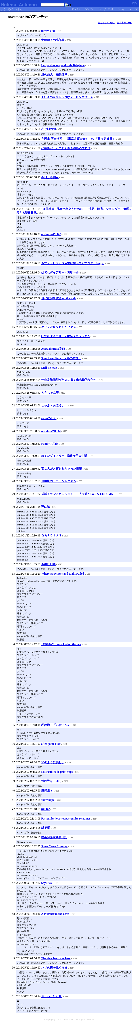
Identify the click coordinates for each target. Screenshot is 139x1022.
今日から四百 (50, 177)
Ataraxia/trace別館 (53, 348)
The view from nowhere (56, 958)
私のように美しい (52, 762)
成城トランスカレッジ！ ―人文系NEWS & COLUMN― (78, 493)
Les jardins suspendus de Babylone (63, 65)
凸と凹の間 (48, 129)
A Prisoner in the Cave (55, 913)
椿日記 (45, 809)
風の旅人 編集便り (54, 74)
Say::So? (46, 882)
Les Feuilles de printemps (57, 771)
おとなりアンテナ (106, 22)
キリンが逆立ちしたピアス (58, 327)
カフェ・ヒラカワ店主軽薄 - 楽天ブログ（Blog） (72, 263)
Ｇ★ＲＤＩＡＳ (51, 535)
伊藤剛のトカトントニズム (58, 481)
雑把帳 (45, 827)
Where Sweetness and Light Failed (62, 573)
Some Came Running (54, 846)
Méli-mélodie (49, 367)
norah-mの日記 (51, 431)
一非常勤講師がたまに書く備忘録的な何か (68, 379)
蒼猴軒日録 (48, 564)
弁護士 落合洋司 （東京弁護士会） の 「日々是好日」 (78, 138)
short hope (47, 799)
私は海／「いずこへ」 (55, 724)
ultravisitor (48, 30)
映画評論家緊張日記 (54, 837)
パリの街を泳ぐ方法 (54, 967)
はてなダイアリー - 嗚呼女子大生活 (64, 455)
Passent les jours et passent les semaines (65, 818)
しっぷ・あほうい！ (54, 405)
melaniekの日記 (51, 234)
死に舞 (45, 506)
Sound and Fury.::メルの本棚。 (61, 358)
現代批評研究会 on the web (58, 298)
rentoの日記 (48, 418)
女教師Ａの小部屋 (52, 40)
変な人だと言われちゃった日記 (61, 468)
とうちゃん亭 (50, 392)
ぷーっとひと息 (51, 996)
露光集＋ (47, 790)
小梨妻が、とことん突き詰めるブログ (65, 148)
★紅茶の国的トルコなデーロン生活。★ (67, 97)
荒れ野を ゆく (51, 780)
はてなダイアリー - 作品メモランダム (65, 336)
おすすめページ (124, 22)
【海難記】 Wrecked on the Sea (61, 644)
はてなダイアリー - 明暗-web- (60, 272)
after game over (50, 743)
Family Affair (49, 443)
